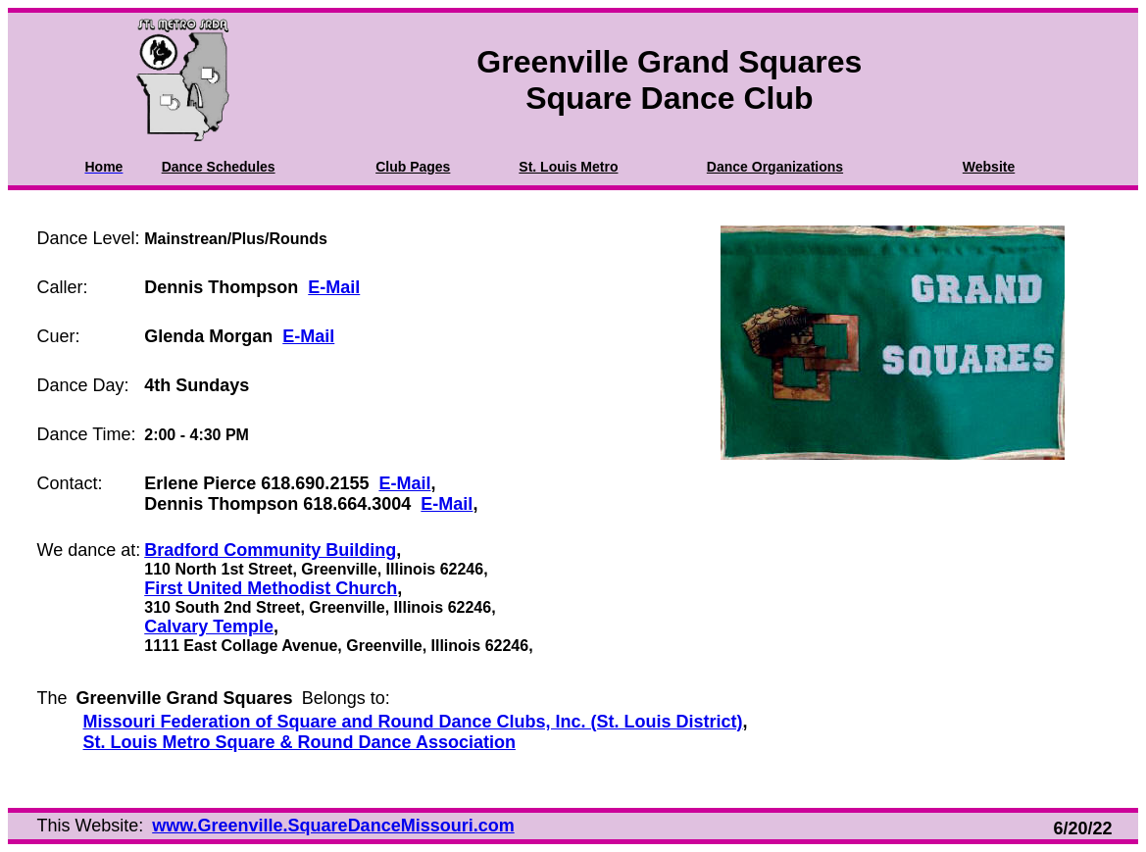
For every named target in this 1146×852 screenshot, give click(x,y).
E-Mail (334, 287)
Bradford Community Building (270, 550)
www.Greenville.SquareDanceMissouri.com (333, 825)
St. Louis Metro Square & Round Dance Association (299, 742)
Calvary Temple (209, 626)
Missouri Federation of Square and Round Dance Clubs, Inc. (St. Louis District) (413, 721)
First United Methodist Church (270, 588)
